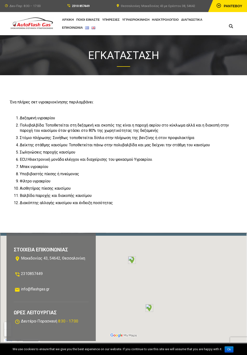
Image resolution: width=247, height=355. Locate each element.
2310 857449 (80, 6)
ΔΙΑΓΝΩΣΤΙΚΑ (191, 19)
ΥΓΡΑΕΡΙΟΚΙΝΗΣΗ (136, 19)
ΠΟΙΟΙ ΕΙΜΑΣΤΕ (88, 19)
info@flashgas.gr (35, 289)
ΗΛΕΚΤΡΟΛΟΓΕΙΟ (165, 19)
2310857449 (32, 273)
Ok (229, 349)
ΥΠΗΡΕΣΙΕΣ (111, 19)
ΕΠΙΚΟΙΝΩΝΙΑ (72, 27)
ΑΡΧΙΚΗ (68, 19)
